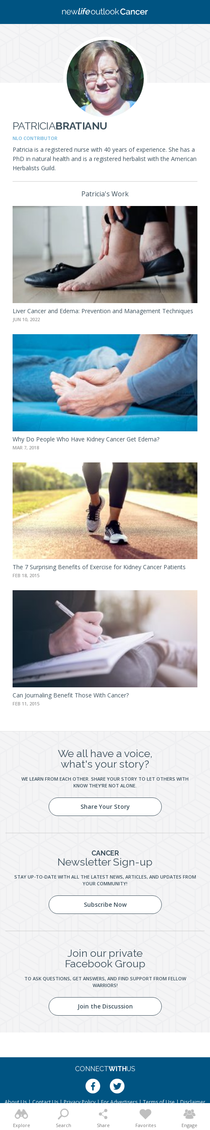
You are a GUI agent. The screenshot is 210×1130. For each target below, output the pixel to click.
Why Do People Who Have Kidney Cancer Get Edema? (86, 439)
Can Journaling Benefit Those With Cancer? (71, 695)
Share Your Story (105, 807)
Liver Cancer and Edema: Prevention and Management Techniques (103, 311)
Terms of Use (159, 1102)
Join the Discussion (105, 1006)
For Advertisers (119, 1102)
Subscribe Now (105, 904)
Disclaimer (192, 1102)
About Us (16, 1102)
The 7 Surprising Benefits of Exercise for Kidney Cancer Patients (99, 567)
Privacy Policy (80, 1102)
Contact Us (45, 1102)
